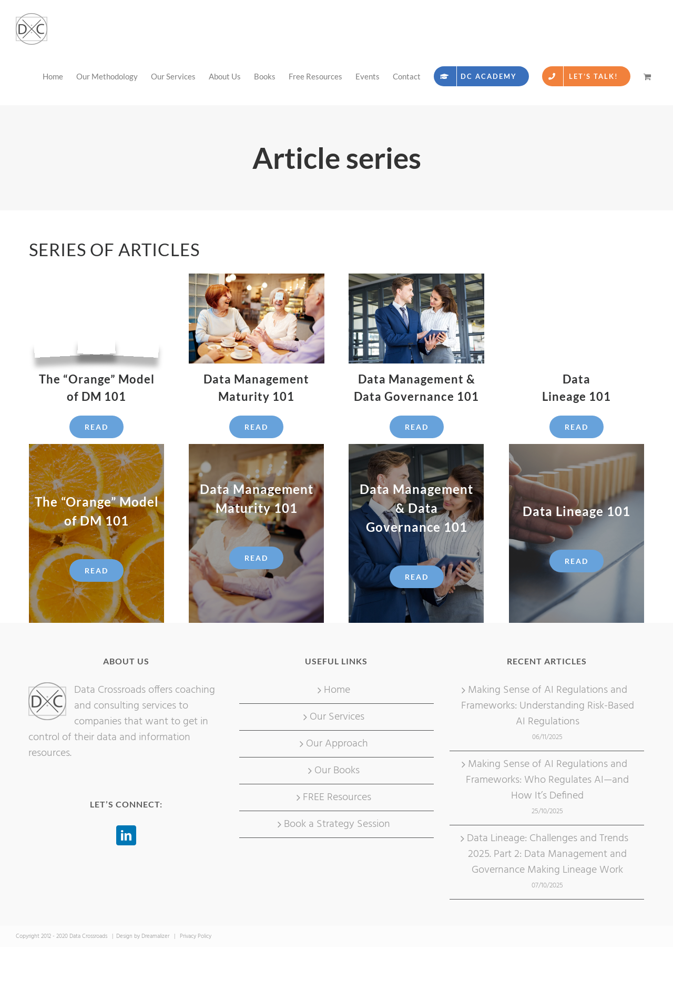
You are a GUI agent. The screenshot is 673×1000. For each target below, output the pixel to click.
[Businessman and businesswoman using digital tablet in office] (416, 278)
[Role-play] (256, 278)
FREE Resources (337, 797)
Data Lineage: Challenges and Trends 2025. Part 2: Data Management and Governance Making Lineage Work (547, 854)
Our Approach (337, 744)
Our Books (337, 771)
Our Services (337, 717)
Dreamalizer (155, 936)
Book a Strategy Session (337, 824)
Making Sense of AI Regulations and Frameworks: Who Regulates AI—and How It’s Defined (547, 780)
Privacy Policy (195, 936)
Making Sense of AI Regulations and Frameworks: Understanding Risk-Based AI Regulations (547, 706)
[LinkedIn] (126, 835)
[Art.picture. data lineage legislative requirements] (576, 278)
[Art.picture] (96, 278)
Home (337, 690)
